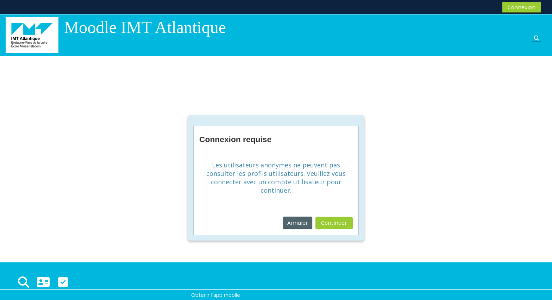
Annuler (297, 222)
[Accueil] (32, 34)
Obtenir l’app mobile (215, 294)
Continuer (334, 222)
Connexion (521, 7)
